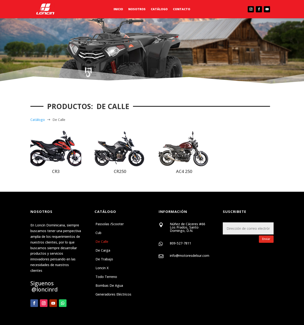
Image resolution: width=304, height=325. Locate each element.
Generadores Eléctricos (113, 294)
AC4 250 (184, 171)
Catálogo (159, 9)
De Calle (101, 242)
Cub (98, 233)
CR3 (56, 171)
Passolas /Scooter (109, 224)
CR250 (120, 171)
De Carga (102, 251)
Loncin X (102, 268)
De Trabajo (104, 259)
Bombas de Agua (109, 286)
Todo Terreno (106, 277)
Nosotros (137, 9)
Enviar (266, 239)
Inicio (118, 9)
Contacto (181, 9)
